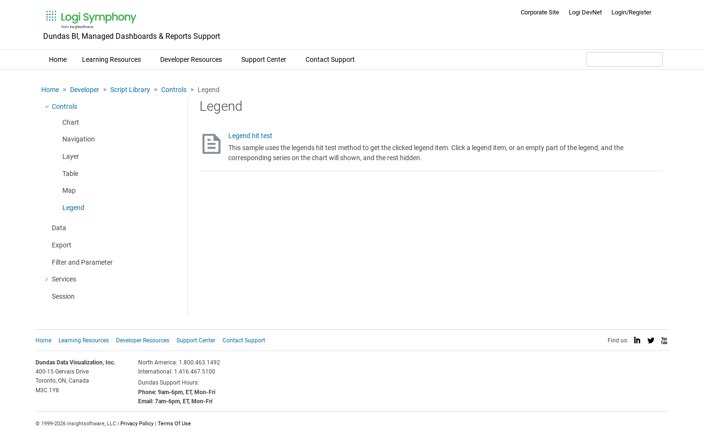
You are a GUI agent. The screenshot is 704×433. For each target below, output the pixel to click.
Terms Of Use (174, 424)
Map (69, 190)
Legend (73, 207)
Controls (174, 90)
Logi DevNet (585, 12)
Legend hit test (250, 136)
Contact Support (330, 59)
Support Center (263, 59)
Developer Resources (191, 59)
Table (70, 173)
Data (59, 228)
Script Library (130, 90)
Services (64, 279)
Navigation (78, 139)
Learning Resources (111, 59)
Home (58, 59)
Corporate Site (540, 12)
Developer (84, 90)
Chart (70, 122)
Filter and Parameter (82, 262)
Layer (70, 156)
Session (63, 296)
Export (61, 245)
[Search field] (624, 59)
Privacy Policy (136, 424)
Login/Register (631, 12)
